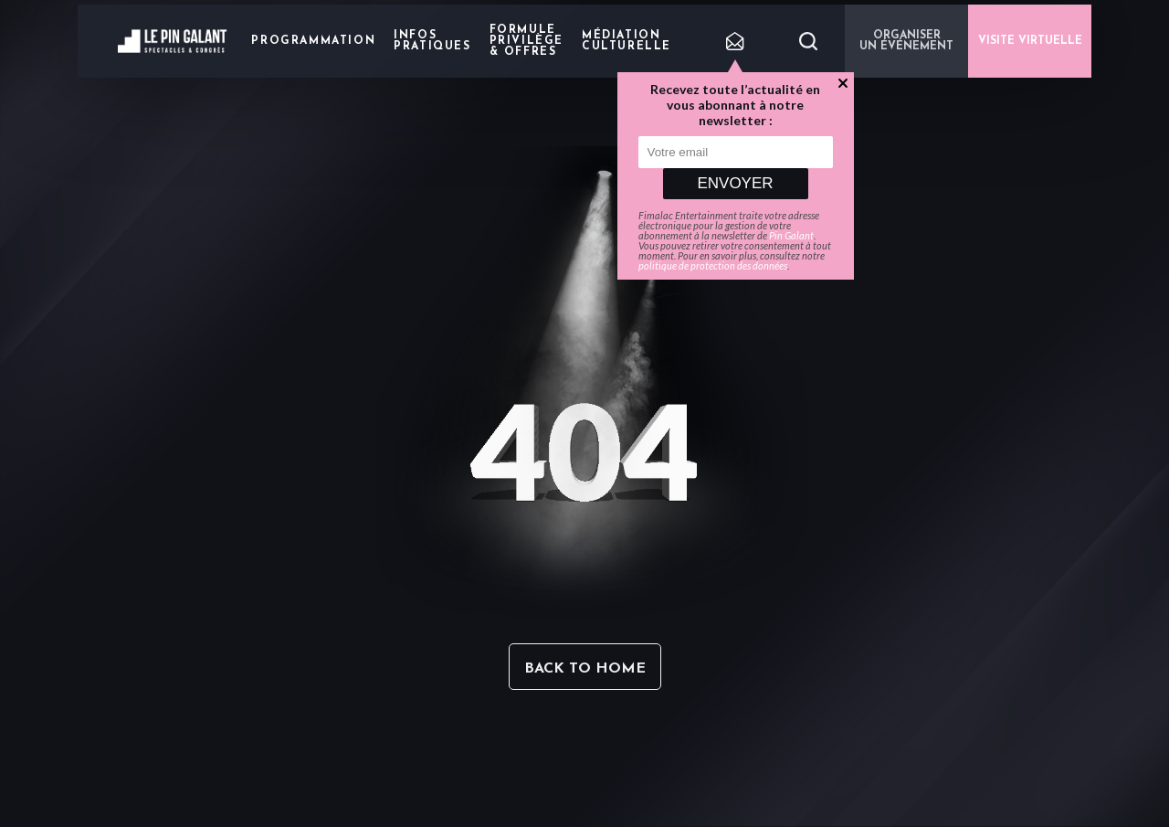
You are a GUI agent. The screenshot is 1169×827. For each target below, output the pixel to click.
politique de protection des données (712, 265)
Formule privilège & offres (526, 41)
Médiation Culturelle (626, 41)
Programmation (313, 41)
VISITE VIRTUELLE (1030, 41)
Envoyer (735, 183)
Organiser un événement (906, 41)
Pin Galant (791, 235)
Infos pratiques (432, 41)
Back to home (585, 669)
